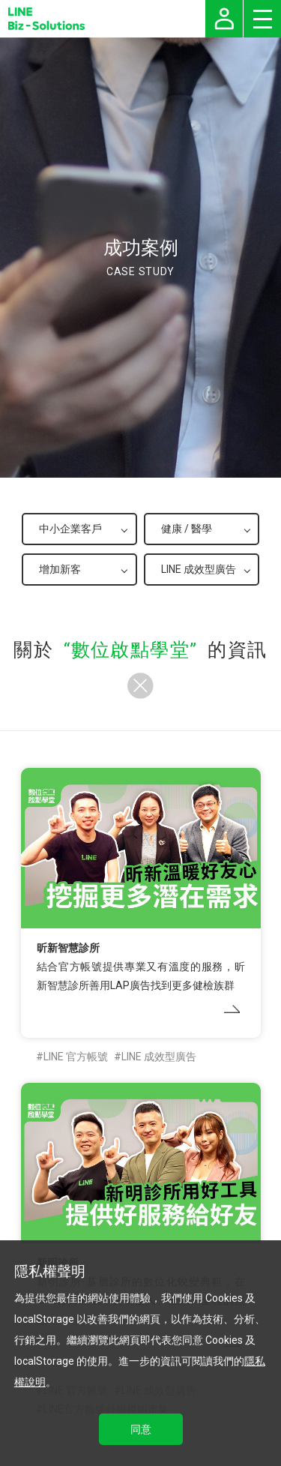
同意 (140, 1429)
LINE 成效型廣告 (158, 1057)
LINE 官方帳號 (75, 1057)
